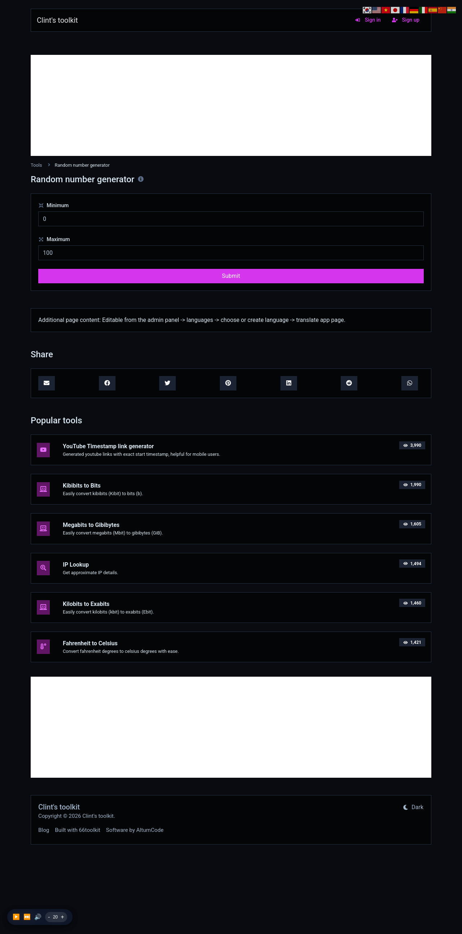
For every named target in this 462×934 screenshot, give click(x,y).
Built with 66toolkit (77, 830)
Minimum (53, 205)
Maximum (54, 239)
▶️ (16, 917)
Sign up (405, 20)
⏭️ (27, 917)
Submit (231, 275)
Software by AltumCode (135, 830)
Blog (43, 830)
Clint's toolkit (57, 20)
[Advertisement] (231, 105)
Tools (36, 165)
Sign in (367, 20)
